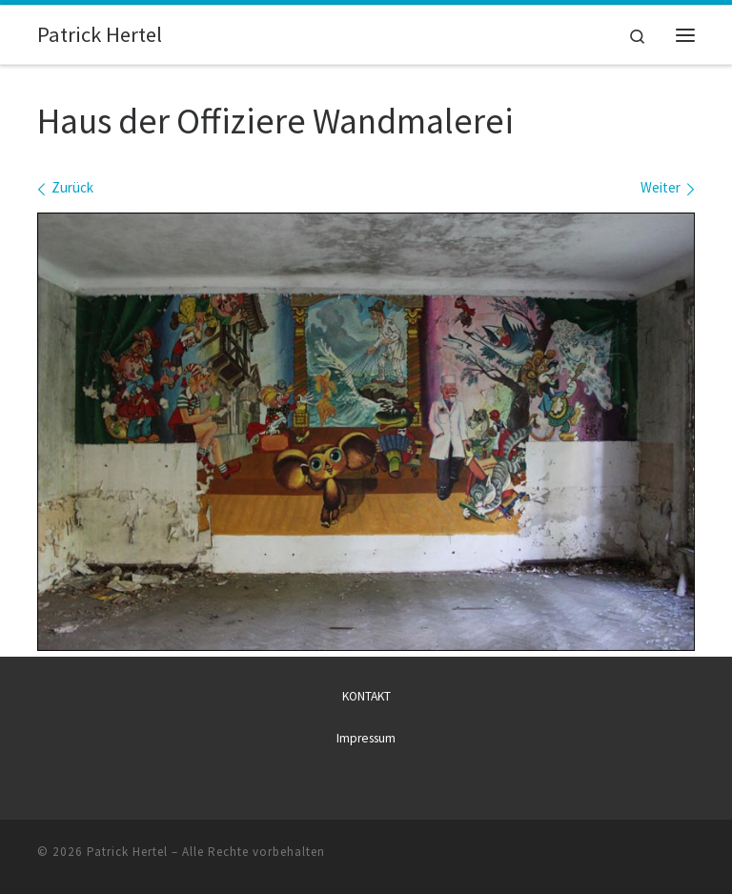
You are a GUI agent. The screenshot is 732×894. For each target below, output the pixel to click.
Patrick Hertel (127, 851)
